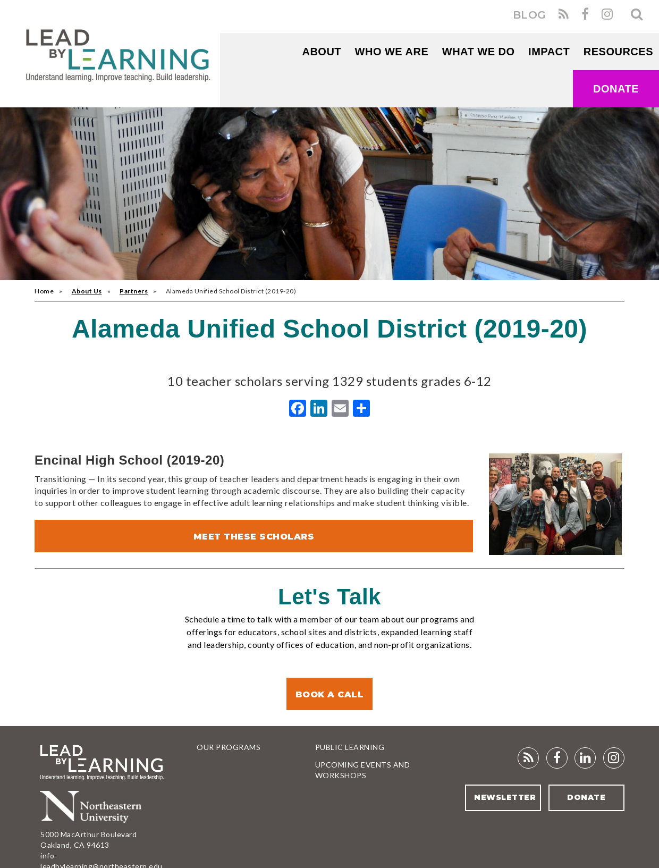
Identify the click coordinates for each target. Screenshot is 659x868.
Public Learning (350, 747)
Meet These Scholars (254, 537)
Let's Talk (329, 596)
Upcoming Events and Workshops (362, 770)
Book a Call (329, 694)
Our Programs (228, 747)
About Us (87, 291)
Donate (616, 89)
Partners (134, 291)
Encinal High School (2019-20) (129, 460)
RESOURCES (618, 51)
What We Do (478, 51)
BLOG (529, 15)
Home (44, 291)
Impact (549, 51)
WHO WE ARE (392, 51)
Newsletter (505, 797)
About (321, 51)
